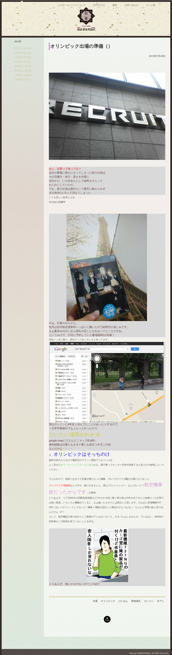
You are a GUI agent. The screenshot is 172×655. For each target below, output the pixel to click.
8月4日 (18, 85)
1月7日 (26, 90)
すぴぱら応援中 (57, 212)
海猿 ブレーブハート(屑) (114, 489)
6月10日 (27, 59)
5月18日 (27, 67)
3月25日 (27, 76)
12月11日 (17, 63)
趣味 (114, 41)
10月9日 (18, 76)
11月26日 (17, 67)
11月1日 (18, 72)
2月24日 (27, 81)
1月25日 (27, 85)
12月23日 (17, 59)
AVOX (158, 527)
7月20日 (18, 90)
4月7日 (26, 72)
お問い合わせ (131, 41)
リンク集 (150, 41)
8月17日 (18, 81)
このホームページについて (72, 41)
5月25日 (27, 63)
